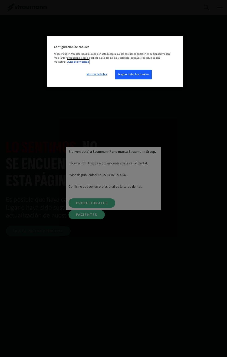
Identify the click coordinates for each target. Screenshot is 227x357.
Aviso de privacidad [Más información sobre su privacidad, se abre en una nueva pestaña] (78, 62)
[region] (115, 61)
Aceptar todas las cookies (133, 74)
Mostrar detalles (97, 74)
